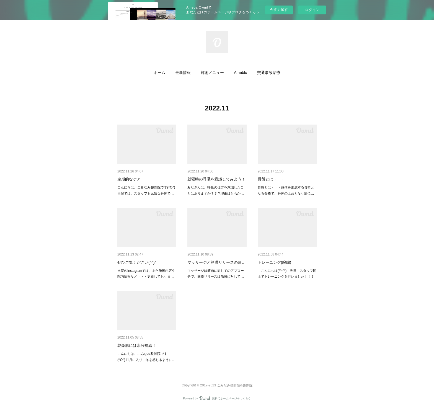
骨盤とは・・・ (271, 179)
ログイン (312, 10)
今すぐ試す (279, 9)
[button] (159, 72)
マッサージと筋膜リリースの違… (216, 262)
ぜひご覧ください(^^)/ (136, 262)
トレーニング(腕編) (274, 262)
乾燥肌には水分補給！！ (138, 345)
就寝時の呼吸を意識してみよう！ (216, 179)
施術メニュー (212, 72)
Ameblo (240, 72)
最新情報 (183, 72)
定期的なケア (129, 179)
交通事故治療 (268, 72)
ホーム (159, 72)
